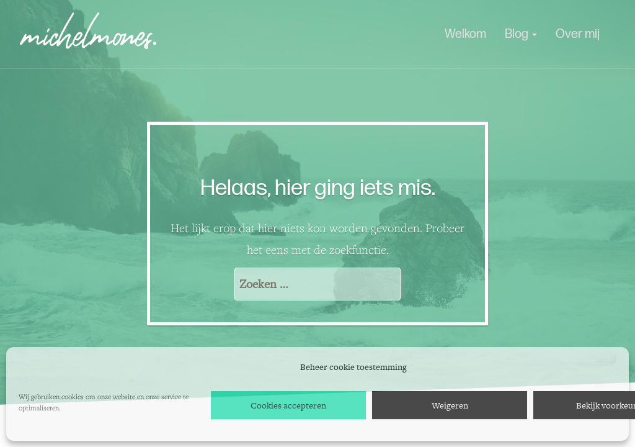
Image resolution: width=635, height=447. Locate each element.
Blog (521, 34)
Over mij (578, 34)
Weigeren (450, 405)
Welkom (465, 34)
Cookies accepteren (288, 405)
